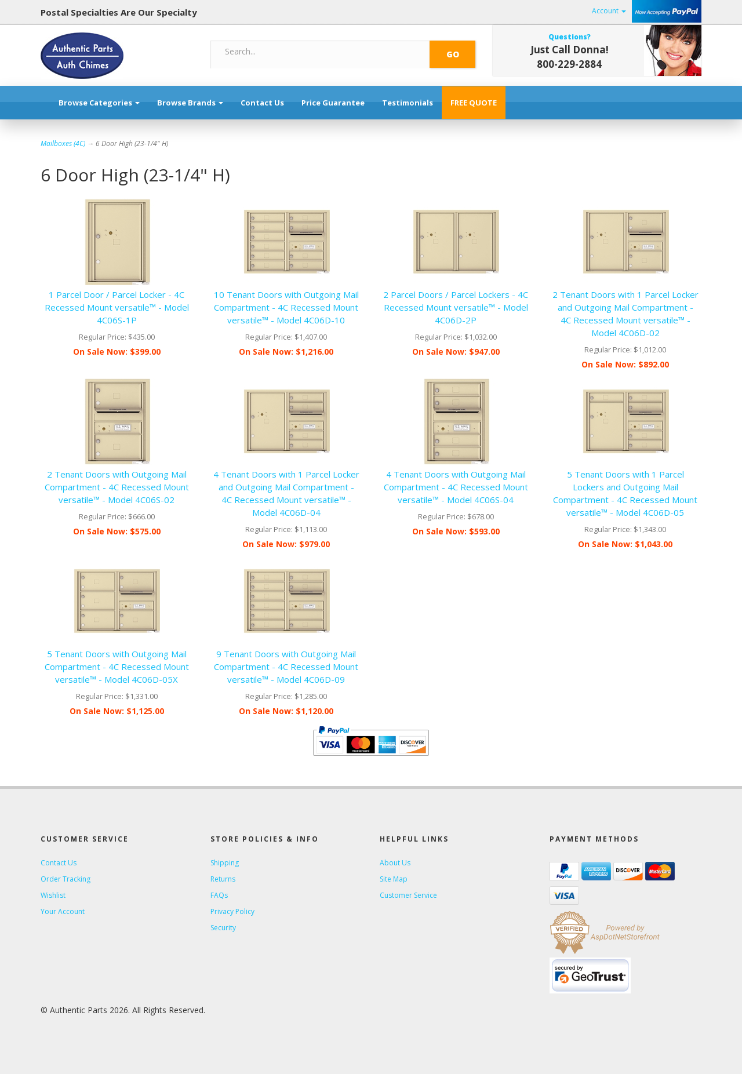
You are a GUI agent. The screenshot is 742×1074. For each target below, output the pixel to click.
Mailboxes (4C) (63, 143)
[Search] (321, 51)
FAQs (219, 895)
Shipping (224, 863)
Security (223, 928)
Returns (222, 879)
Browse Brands (190, 102)
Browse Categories (99, 102)
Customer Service (408, 895)
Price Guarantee (333, 102)
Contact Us (262, 102)
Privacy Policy (232, 911)
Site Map (394, 879)
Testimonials (407, 102)
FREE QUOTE (473, 102)
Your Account (63, 911)
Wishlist (53, 895)
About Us (395, 863)
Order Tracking (65, 879)
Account (609, 11)
